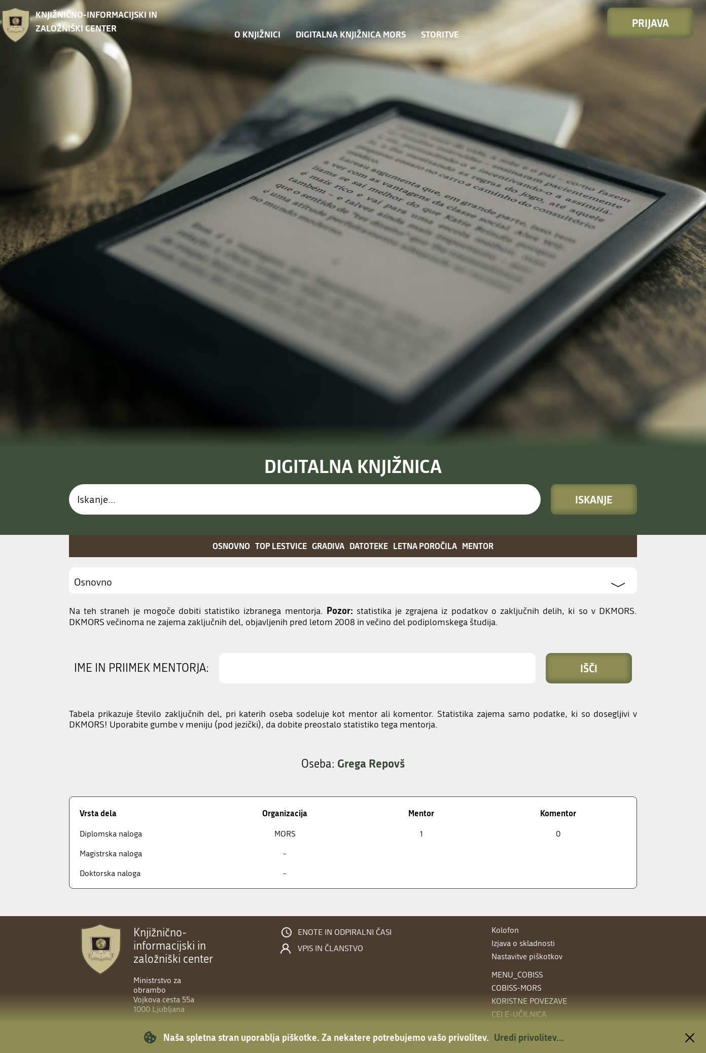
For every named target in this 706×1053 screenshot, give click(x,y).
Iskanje (594, 499)
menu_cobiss (517, 974)
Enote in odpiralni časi (345, 932)
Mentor (477, 546)
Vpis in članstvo (330, 949)
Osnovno (231, 546)
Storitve (440, 34)
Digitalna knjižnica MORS (351, 34)
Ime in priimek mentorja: (141, 668)
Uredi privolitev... (529, 1037)
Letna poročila (425, 546)
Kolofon (505, 930)
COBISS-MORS (516, 988)
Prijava (650, 23)
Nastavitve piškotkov (526, 956)
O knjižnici (257, 34)
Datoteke (368, 546)
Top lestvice (281, 546)
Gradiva (328, 546)
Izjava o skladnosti (523, 943)
